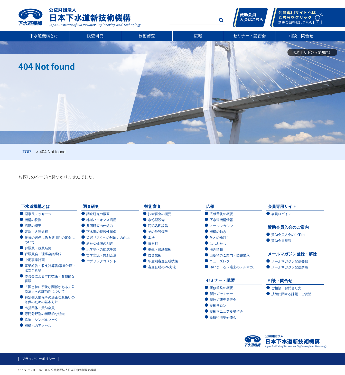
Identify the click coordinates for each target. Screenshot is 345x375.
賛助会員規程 (281, 241)
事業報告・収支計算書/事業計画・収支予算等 (50, 268)
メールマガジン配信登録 (289, 261)
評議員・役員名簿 (38, 248)
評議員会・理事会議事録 (43, 254)
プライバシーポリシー (38, 359)
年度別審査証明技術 (163, 261)
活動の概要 (33, 226)
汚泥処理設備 (158, 226)
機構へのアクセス (38, 326)
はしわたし (218, 243)
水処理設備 (156, 220)
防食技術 (154, 255)
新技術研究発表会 (223, 300)
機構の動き (218, 232)
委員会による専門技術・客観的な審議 (50, 278)
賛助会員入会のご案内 (288, 227)
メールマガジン (221, 226)
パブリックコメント (101, 261)
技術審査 (146, 36)
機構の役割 (33, 220)
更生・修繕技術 (159, 249)
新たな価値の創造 (99, 243)
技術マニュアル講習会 (226, 311)
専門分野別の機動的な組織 (45, 314)
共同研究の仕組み (99, 226)
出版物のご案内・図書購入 (230, 255)
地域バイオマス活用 (101, 220)
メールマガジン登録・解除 (292, 254)
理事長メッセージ (38, 214)
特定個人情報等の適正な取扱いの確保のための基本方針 (50, 299)
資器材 (153, 243)
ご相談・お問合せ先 (286, 288)
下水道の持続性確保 (101, 232)
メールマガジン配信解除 (289, 267)
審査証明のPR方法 (162, 267)
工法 (151, 237)
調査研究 (95, 36)
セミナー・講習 (220, 280)
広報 (198, 36)
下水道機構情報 (221, 220)
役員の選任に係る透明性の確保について (50, 240)
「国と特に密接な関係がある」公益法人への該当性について (50, 289)
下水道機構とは (44, 36)
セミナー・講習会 (249, 36)
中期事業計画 (35, 260)
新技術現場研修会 (223, 317)
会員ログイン (281, 214)
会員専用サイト (282, 206)
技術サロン (218, 305)
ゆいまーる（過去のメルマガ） (233, 267)
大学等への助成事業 (101, 249)
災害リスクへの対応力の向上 (108, 237)
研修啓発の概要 (221, 288)
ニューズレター (221, 261)
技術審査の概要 (159, 214)
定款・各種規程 (36, 232)
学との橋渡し (220, 237)
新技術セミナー (221, 294)
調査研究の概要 (98, 214)
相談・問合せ (301, 36)
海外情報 (216, 249)
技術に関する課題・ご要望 (291, 294)
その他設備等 (158, 232)
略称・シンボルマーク (41, 320)
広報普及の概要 (221, 214)
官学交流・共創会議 (101, 255)
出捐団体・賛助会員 (40, 308)
